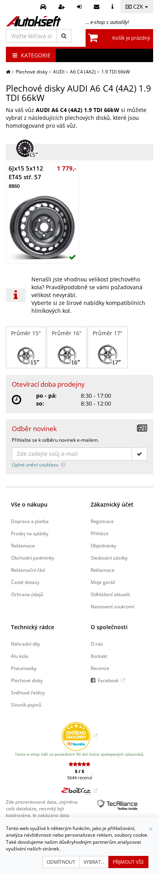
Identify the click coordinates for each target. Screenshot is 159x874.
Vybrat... (94, 862)
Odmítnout (61, 862)
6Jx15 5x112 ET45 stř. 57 (26, 176)
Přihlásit (99, 533)
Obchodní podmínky (32, 558)
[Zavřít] (150, 829)
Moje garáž (103, 582)
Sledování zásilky (109, 558)
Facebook (108, 680)
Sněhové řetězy (28, 692)
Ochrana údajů (27, 594)
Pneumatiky (24, 668)
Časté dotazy (25, 582)
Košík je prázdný (131, 37)
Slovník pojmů (26, 704)
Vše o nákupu (29, 504)
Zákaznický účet (112, 504)
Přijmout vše (128, 862)
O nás (97, 644)
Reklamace (23, 545)
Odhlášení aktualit (110, 594)
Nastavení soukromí (112, 606)
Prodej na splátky (29, 533)
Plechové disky (27, 680)
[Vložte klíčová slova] (31, 35)
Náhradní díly (25, 644)
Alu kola (19, 656)
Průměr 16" (67, 347)
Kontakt (99, 656)
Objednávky (103, 545)
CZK (137, 6)
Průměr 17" (107, 347)
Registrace (102, 521)
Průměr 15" (26, 347)
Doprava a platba (30, 521)
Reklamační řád (28, 570)
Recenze (100, 668)
